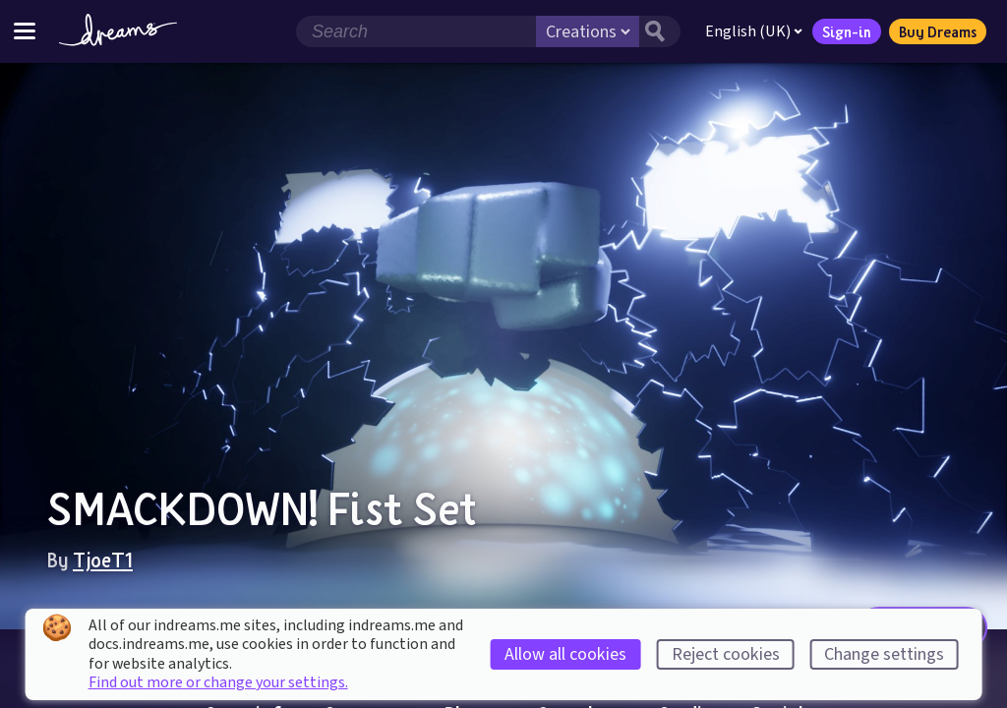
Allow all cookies (565, 654)
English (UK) (753, 31)
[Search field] (416, 31)
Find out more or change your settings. (218, 682)
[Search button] (660, 31)
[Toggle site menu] (24, 31)
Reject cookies (726, 654)
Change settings (884, 654)
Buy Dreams (938, 31)
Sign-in (846, 31)
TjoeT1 (103, 559)
